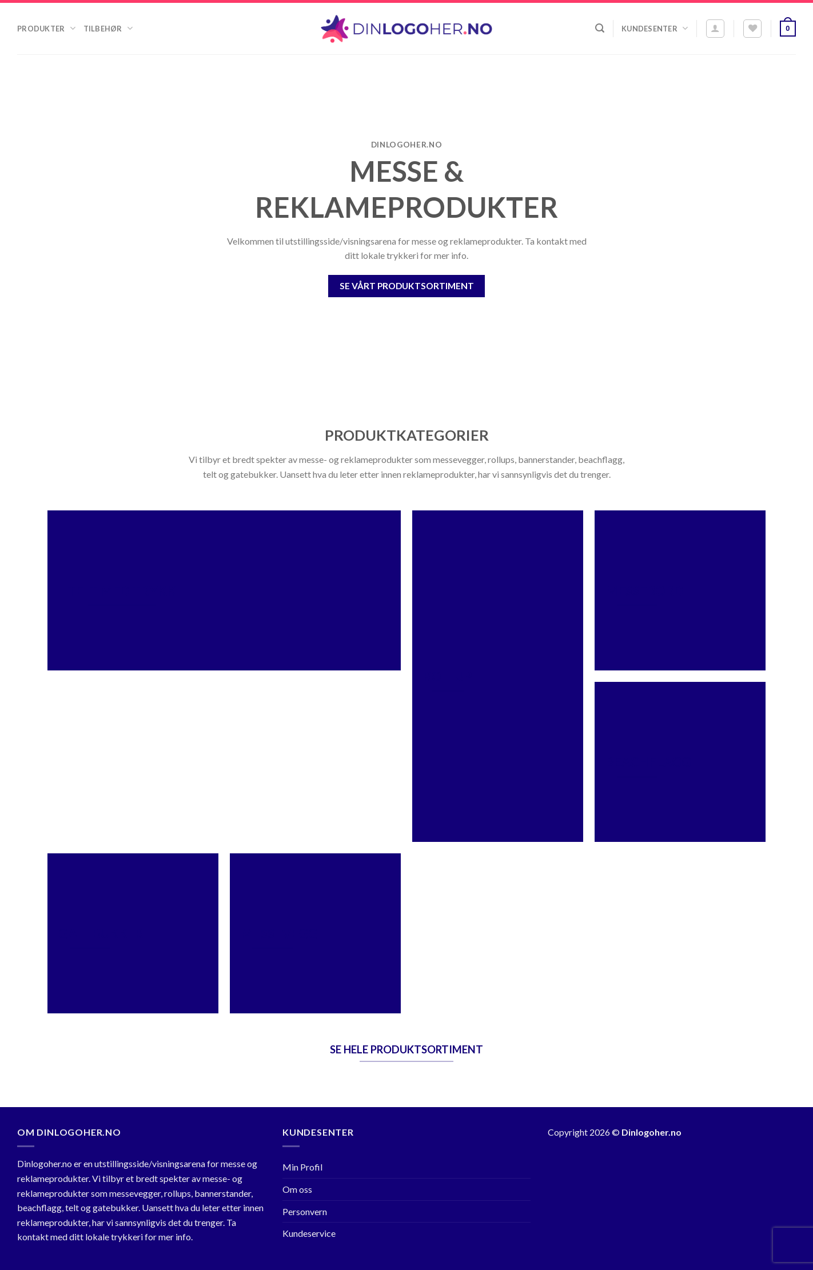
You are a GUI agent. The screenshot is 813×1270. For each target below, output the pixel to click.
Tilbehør (108, 28)
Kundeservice (309, 1233)
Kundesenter (654, 28)
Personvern (304, 1211)
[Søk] (599, 28)
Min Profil (302, 1166)
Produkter (46, 28)
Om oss (297, 1189)
